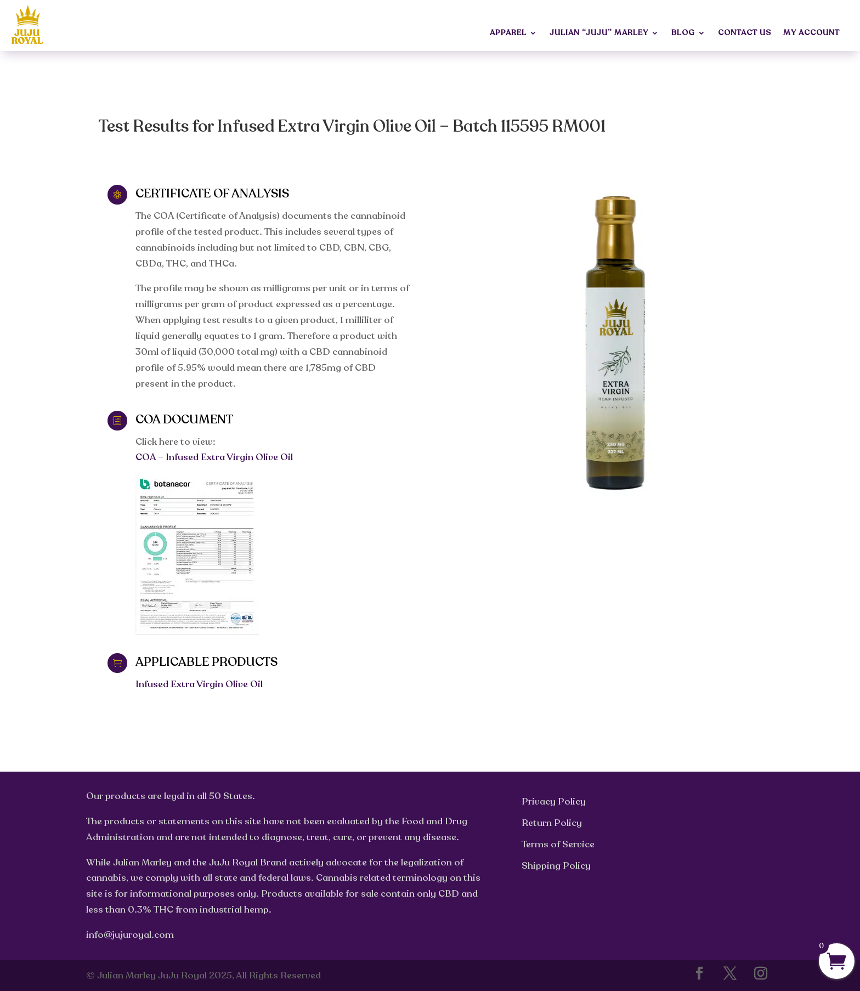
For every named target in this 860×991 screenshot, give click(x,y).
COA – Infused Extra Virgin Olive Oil (214, 457)
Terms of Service (558, 844)
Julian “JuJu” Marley (599, 33)
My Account (811, 33)
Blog (683, 33)
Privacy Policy (554, 801)
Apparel (508, 33)
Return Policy (552, 823)
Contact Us (744, 33)
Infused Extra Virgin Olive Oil (199, 684)
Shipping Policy (556, 865)
